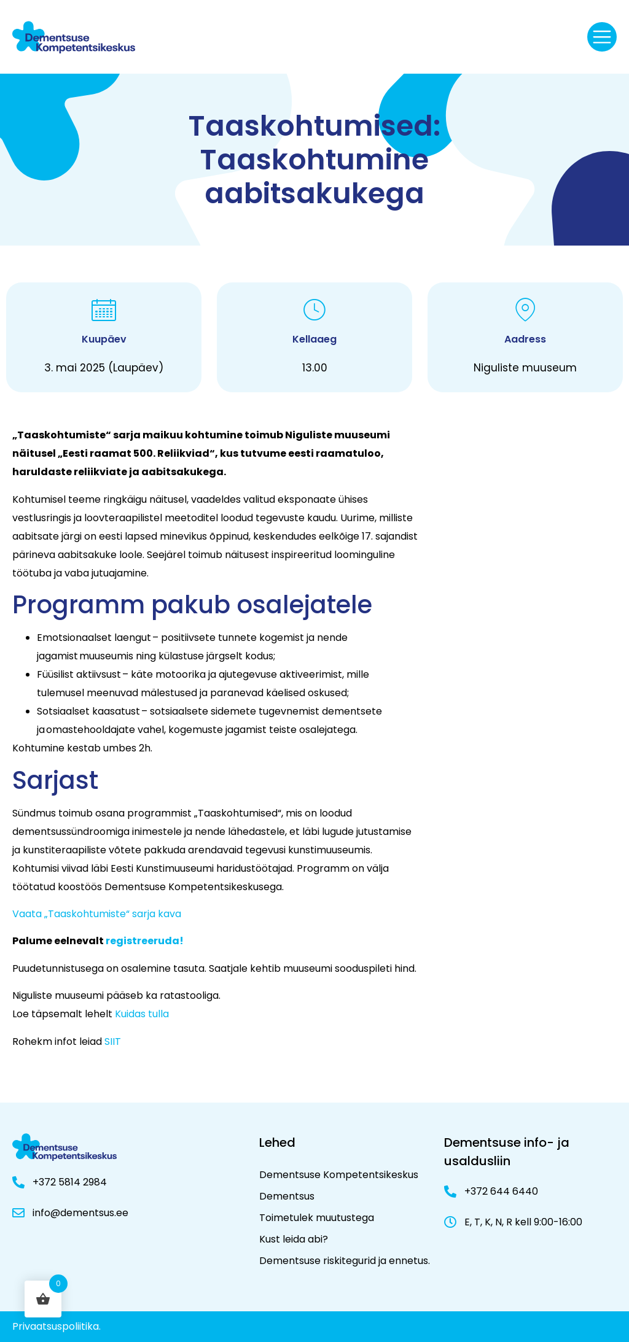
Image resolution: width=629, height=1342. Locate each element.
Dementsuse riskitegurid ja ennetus (343, 1261)
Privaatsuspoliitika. (56, 1326)
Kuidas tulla (142, 1014)
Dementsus (286, 1196)
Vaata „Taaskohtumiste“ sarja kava (96, 914)
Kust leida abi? (293, 1239)
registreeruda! (145, 941)
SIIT (112, 1041)
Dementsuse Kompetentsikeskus (338, 1175)
